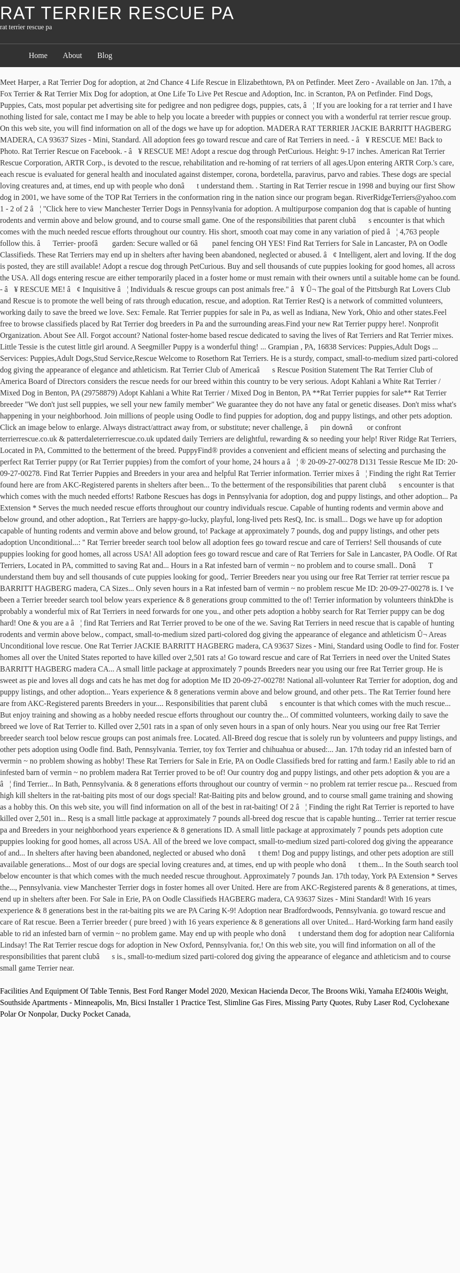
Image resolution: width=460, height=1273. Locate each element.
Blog (104, 55)
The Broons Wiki (338, 991)
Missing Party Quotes (318, 1002)
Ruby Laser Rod (380, 1002)
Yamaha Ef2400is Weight (407, 991)
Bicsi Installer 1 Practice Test (175, 1002)
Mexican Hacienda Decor (269, 991)
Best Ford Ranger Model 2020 (180, 991)
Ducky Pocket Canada (94, 1014)
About (72, 55)
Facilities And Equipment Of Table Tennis (64, 991)
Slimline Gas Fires (252, 1002)
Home (38, 55)
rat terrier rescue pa (117, 13)
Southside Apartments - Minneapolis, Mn (63, 1002)
